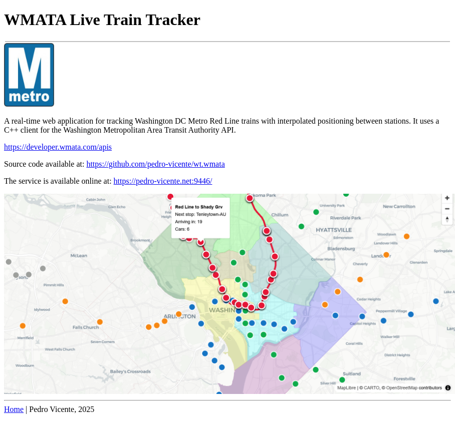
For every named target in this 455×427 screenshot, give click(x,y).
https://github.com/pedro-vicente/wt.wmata (155, 164)
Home (14, 409)
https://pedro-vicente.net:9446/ (163, 181)
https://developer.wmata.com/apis (58, 147)
